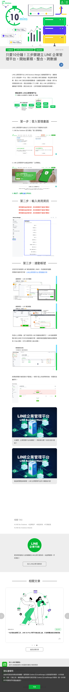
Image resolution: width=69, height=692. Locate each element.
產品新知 (40, 524)
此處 (24, 193)
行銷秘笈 (48, 524)
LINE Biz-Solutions (21, 524)
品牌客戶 (32, 524)
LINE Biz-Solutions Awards (23, 528)
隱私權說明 (17, 680)
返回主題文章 (34, 649)
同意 (34, 687)
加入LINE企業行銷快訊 (34, 564)
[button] (32, 645)
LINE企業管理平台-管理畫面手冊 (36, 272)
